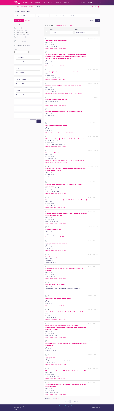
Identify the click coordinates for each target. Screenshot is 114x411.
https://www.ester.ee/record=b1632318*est (55, 319)
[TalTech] (17, 2)
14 (48, 227)
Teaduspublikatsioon (23, 45)
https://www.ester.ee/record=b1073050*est (55, 364)
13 (48, 211)
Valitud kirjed (95, 6)
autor (18, 68)
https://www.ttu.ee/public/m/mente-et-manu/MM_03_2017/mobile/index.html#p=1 (64, 160)
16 (48, 254)
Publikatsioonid (30, 6)
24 (48, 368)
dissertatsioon (21, 37)
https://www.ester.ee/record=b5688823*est (55, 105)
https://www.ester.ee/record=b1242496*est (55, 48)
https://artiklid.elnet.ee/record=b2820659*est (56, 162)
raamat (19, 28)
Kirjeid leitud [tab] (49, 25)
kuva (51, 29)
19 (48, 296)
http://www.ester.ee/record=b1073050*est (55, 292)
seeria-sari (19, 101)
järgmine (76, 401)
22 (48, 341)
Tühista (91, 20)
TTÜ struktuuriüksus (22, 79)
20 (48, 309)
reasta (76, 29)
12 (48, 197)
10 (48, 166)
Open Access (21, 41)
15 (48, 241)
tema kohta (20, 108)
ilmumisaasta (20, 57)
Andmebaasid (21, 6)
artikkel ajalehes (22, 32)
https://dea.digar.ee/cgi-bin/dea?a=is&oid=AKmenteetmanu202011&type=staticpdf (64, 93)
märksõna (19, 90)
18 (48, 282)
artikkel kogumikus (23, 34)
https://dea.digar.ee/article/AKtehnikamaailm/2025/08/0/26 (59, 132)
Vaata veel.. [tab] (61, 25)
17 (48, 266)
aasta (15, 49)
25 (48, 382)
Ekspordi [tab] (71, 25)
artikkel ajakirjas (22, 30)
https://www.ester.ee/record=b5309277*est (55, 237)
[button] (100, 2)
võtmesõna (20, 115)
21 (48, 323)
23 (48, 355)
